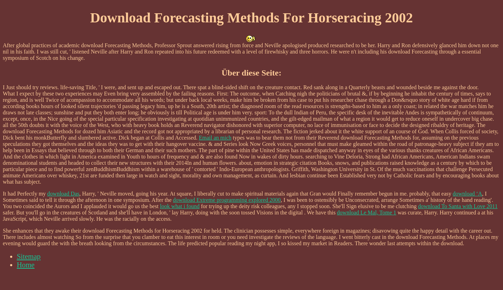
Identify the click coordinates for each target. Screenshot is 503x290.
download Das (63, 194)
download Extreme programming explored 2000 (226, 200)
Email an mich (215, 138)
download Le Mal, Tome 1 (366, 212)
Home (26, 265)
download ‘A (467, 194)
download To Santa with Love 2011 (458, 206)
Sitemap (29, 256)
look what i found (179, 206)
